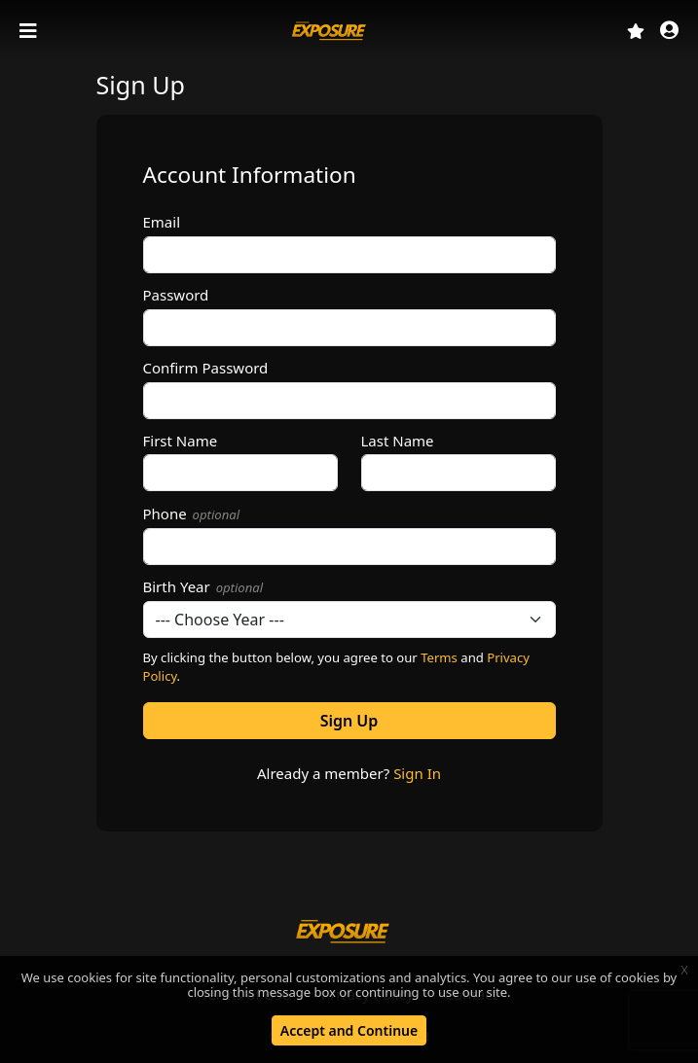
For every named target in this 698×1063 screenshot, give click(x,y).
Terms (439, 657)
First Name (180, 440)
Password (176, 294)
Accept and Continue (349, 1030)
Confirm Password (206, 367)
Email (162, 221)
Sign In (417, 773)
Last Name (397, 440)
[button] (669, 32)
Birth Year (203, 586)
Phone (191, 513)
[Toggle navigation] (30, 31)
